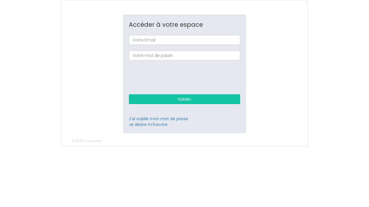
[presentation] (184, 77)
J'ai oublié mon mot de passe (158, 119)
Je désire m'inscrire (148, 124)
